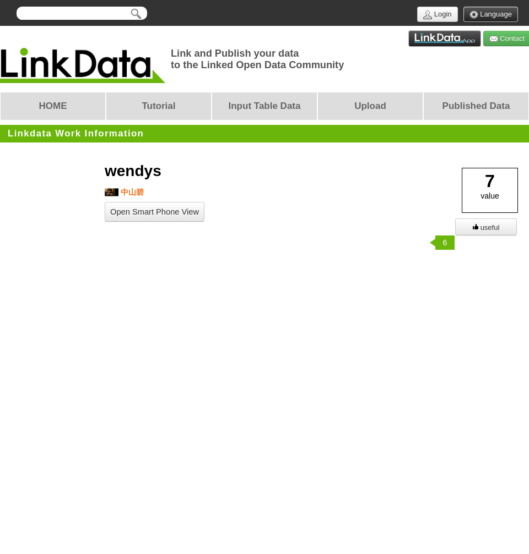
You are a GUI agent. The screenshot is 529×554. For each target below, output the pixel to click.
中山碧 (124, 192)
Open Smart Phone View (154, 211)
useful (486, 227)
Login (437, 14)
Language (490, 14)
